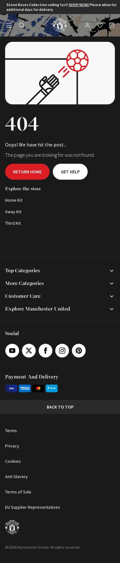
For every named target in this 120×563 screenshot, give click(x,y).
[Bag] (111, 25)
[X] (29, 350)
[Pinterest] (79, 350)
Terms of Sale (18, 492)
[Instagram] (62, 350)
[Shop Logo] (60, 25)
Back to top (60, 407)
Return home (27, 172)
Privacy (12, 446)
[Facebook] (45, 350)
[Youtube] (12, 350)
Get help (70, 172)
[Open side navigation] (9, 25)
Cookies (13, 461)
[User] (88, 26)
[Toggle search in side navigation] (22, 25)
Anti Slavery (16, 476)
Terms (11, 430)
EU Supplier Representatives (32, 507)
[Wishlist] (100, 25)
